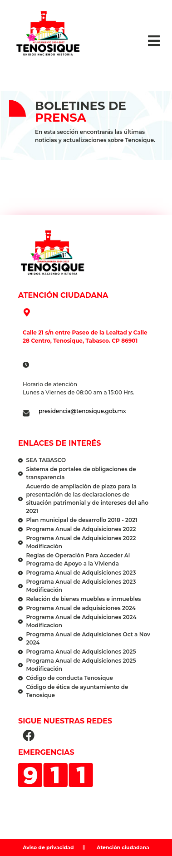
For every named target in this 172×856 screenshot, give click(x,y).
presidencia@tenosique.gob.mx (82, 411)
